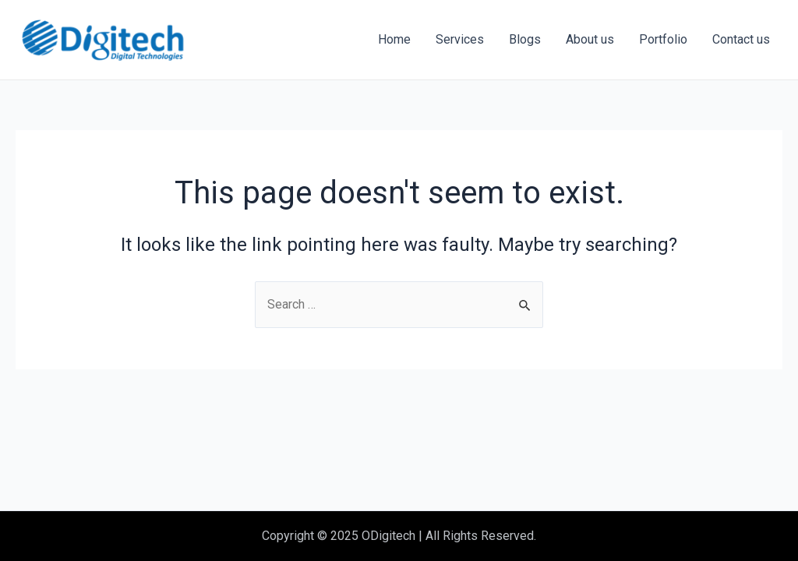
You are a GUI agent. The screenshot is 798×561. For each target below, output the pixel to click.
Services (460, 39)
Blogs (525, 39)
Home (394, 39)
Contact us (741, 39)
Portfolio (663, 39)
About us (590, 39)
